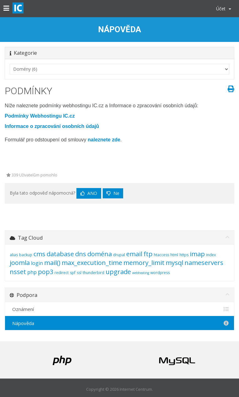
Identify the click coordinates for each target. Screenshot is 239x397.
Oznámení (119, 309)
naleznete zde (104, 139)
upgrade (118, 271)
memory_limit (143, 262)
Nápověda (119, 323)
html (174, 254)
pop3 (45, 271)
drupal (119, 254)
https (184, 254)
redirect (62, 272)
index (211, 254)
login (37, 263)
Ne (113, 193)
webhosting (140, 273)
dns (80, 254)
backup (25, 254)
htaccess (161, 254)
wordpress (160, 272)
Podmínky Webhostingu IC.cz (40, 116)
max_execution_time (92, 262)
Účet (223, 9)
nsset (18, 271)
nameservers (203, 262)
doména (99, 254)
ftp (148, 254)
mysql (174, 262)
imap (197, 254)
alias (14, 254)
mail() (52, 262)
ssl (79, 272)
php (32, 272)
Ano (89, 193)
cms (39, 254)
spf (72, 272)
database (60, 254)
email (134, 254)
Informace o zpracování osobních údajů (52, 126)
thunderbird (93, 272)
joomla (20, 262)
